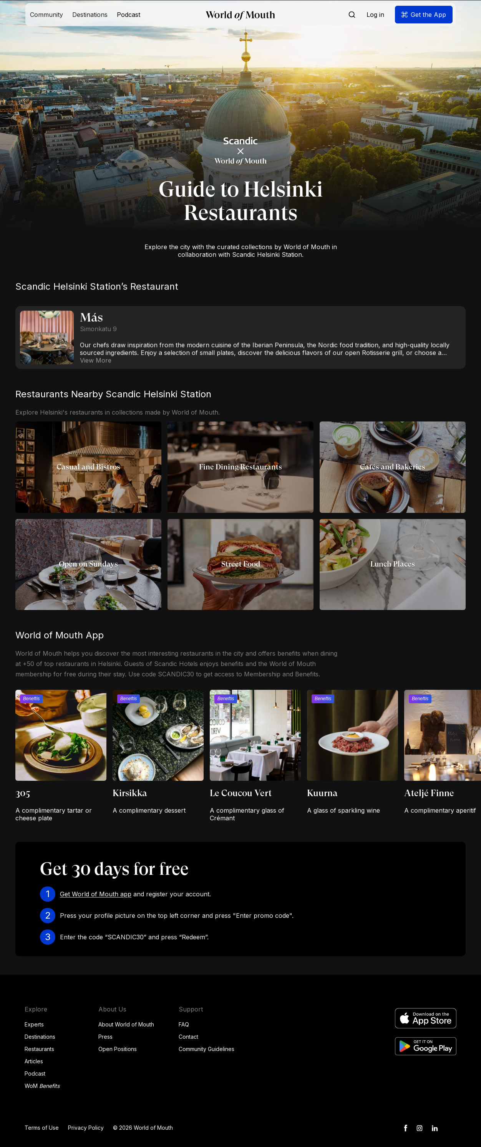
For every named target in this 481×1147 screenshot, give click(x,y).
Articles (34, 1061)
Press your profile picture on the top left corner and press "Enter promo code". (177, 915)
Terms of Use (42, 1127)
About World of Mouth (126, 1024)
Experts (34, 1024)
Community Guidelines (206, 1049)
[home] (240, 14)
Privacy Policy (86, 1127)
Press (105, 1036)
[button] (46, 14)
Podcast (35, 1073)
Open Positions (117, 1049)
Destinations (40, 1036)
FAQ (184, 1024)
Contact (188, 1036)
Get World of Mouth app (95, 894)
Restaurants (39, 1049)
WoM (42, 1086)
